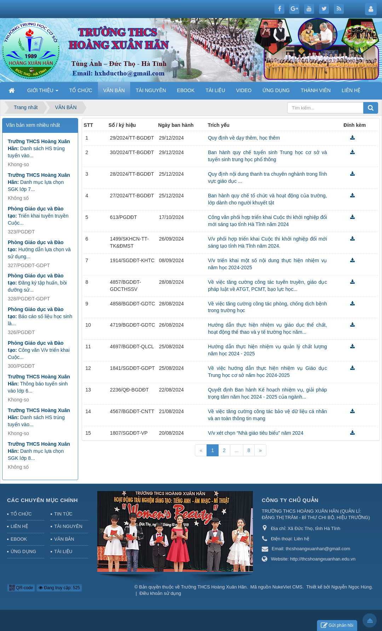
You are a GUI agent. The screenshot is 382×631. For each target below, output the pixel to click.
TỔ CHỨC (21, 514)
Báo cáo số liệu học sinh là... (40, 316)
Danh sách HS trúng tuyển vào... (39, 148)
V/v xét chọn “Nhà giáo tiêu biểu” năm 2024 (255, 433)
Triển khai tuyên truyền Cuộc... (38, 216)
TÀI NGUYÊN (68, 526)
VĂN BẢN (64, 539)
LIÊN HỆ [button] (351, 90)
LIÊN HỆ (19, 526)
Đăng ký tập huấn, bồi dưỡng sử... (37, 283)
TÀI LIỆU (63, 551)
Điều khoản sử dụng (160, 593)
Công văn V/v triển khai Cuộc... (39, 350)
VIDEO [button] (244, 90)
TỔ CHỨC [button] (80, 90)
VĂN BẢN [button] (114, 90)
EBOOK (19, 539)
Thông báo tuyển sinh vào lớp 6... (39, 384)
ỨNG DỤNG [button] (276, 90)
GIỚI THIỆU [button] (42, 92)
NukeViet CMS (287, 587)
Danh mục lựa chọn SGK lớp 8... (39, 451)
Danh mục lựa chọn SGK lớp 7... (39, 182)
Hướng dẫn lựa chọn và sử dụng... (39, 249)
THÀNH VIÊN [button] (316, 90)
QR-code (21, 587)
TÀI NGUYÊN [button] (151, 90)
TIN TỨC (63, 514)
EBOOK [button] (186, 90)
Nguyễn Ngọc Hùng (351, 587)
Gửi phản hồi (337, 625)
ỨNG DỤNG (23, 551)
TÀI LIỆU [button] (215, 90)
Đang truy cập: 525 (59, 587)
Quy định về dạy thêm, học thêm (244, 138)
